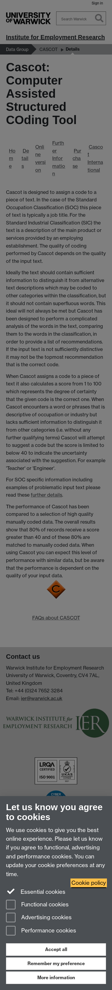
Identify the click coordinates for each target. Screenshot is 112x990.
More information (56, 977)
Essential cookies (35, 891)
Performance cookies (41, 931)
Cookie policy (88, 882)
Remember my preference (56, 963)
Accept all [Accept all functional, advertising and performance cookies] (56, 949)
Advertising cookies (39, 917)
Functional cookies (37, 905)
